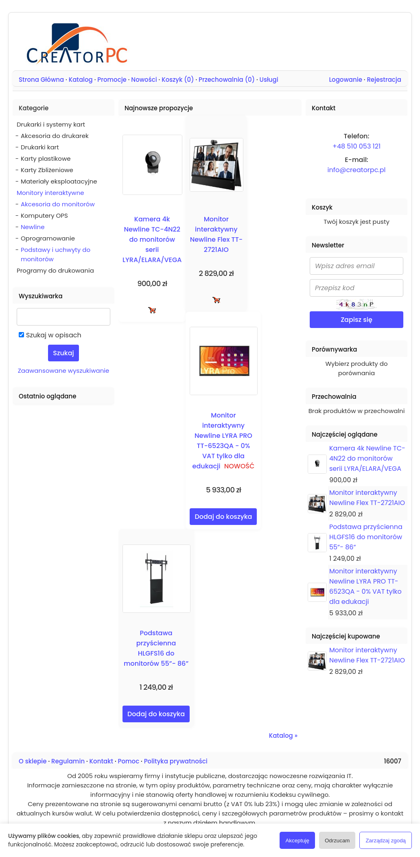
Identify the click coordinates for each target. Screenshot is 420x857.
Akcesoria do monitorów (58, 204)
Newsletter (328, 245)
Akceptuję (297, 840)
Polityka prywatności (176, 761)
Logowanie (345, 79)
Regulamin (68, 761)
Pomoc (129, 761)
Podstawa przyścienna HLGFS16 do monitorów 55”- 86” (365, 537)
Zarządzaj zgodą (385, 840)
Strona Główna (41, 79)
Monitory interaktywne (50, 192)
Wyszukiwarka (41, 296)
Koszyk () (178, 79)
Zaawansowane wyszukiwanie (63, 370)
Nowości (144, 79)
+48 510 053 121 (356, 146)
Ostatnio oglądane (47, 396)
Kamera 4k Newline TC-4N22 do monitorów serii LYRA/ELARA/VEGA (152, 239)
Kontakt (101, 761)
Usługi (269, 79)
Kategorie (33, 108)
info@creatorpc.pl (357, 170)
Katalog (81, 79)
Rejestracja (384, 79)
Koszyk (322, 207)
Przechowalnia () (227, 79)
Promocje (112, 79)
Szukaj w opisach (53, 335)
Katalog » (283, 735)
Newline (32, 227)
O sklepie (33, 761)
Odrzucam (337, 840)
